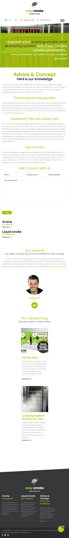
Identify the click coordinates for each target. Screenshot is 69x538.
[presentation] (18, 206)
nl (6, 20)
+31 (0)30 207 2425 (44, 20)
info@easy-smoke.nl (27, 20)
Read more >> (7, 227)
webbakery (29, 532)
